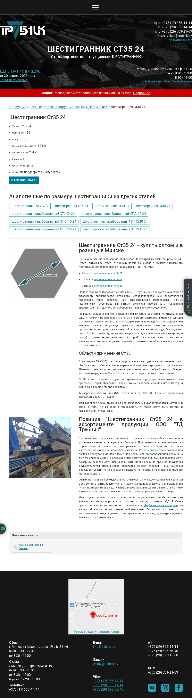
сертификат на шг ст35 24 (108, 273)
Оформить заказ (24, 180)
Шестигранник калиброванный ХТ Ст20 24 (115, 221)
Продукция (17, 107)
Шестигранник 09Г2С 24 (29, 206)
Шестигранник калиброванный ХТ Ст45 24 (115, 229)
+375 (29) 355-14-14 (108, 685)
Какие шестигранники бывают (31, 546)
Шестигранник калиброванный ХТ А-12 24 (113, 214)
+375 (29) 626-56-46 (108, 689)
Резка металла (148, 450)
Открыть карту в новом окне (96, 632)
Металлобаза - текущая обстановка (167, 81)
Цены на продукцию (20, 71)
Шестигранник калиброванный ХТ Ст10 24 (43, 221)
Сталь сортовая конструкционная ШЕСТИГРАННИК (69, 107)
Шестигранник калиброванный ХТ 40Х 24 (43, 214)
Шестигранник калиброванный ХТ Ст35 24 (43, 229)
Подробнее (141, 93)
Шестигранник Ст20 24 (112, 206)
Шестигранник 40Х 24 (71, 206)
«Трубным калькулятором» (161, 505)
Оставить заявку (180, 40)
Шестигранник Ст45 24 (153, 206)
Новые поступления (13, 80)
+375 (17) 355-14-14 (108, 681)
